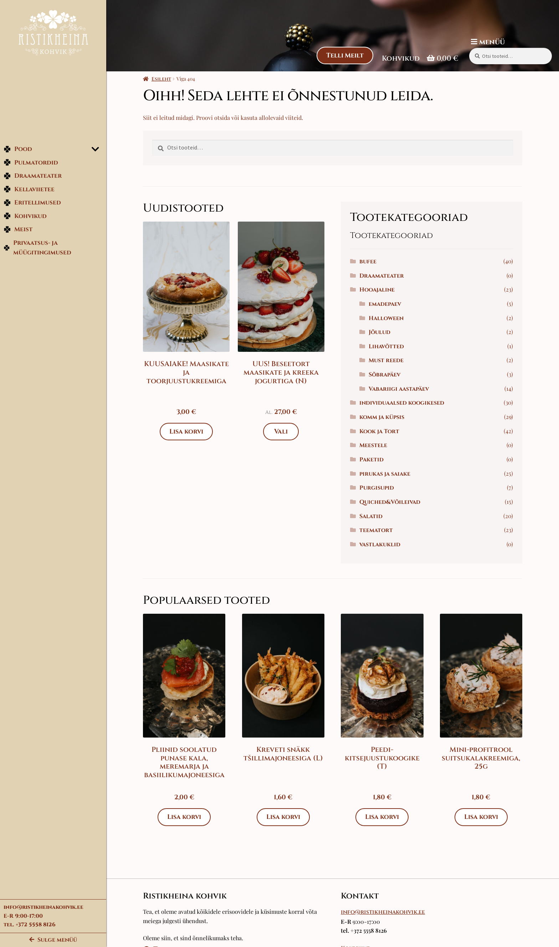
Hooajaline (377, 290)
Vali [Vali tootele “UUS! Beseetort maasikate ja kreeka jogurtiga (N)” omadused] (281, 431)
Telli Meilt (345, 55)
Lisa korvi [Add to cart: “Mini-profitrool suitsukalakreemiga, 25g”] (481, 816)
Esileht (161, 79)
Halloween (386, 318)
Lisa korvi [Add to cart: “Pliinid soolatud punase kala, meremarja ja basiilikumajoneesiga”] (185, 816)
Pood (18, 149)
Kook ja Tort (380, 431)
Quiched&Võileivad (390, 502)
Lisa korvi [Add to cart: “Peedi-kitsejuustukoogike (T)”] (382, 816)
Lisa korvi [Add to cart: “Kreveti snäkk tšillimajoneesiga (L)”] (283, 816)
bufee (368, 261)
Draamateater (33, 176)
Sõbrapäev (385, 375)
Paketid (372, 460)
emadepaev (385, 304)
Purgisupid (377, 488)
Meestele (374, 445)
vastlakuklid (380, 544)
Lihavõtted (386, 346)
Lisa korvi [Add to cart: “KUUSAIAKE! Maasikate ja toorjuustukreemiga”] (187, 431)
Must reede (386, 360)
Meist (18, 230)
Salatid (371, 516)
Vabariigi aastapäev (399, 389)
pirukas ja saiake (385, 474)
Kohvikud (25, 216)
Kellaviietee (29, 190)
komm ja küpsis (382, 417)
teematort (376, 530)
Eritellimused (32, 203)
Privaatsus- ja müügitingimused (37, 248)
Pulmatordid (31, 163)
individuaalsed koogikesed (402, 403)
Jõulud (380, 332)
